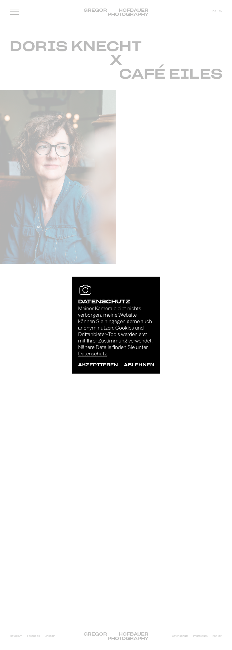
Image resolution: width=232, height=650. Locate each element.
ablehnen (139, 364)
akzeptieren (98, 364)
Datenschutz (92, 354)
